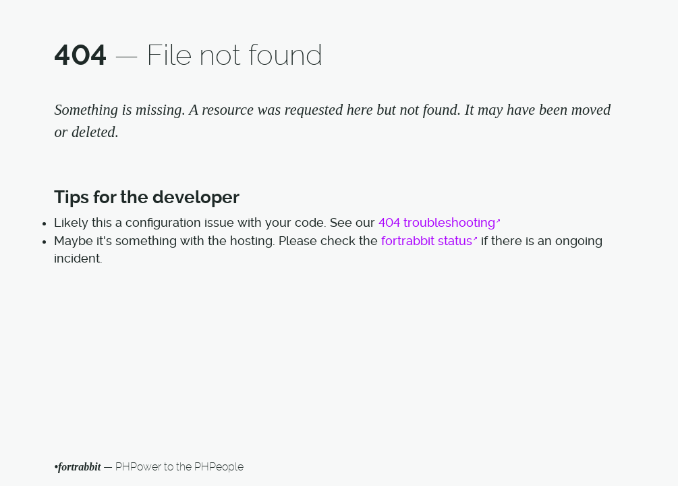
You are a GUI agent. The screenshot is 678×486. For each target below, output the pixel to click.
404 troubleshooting (436, 223)
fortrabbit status (426, 241)
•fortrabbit (77, 467)
